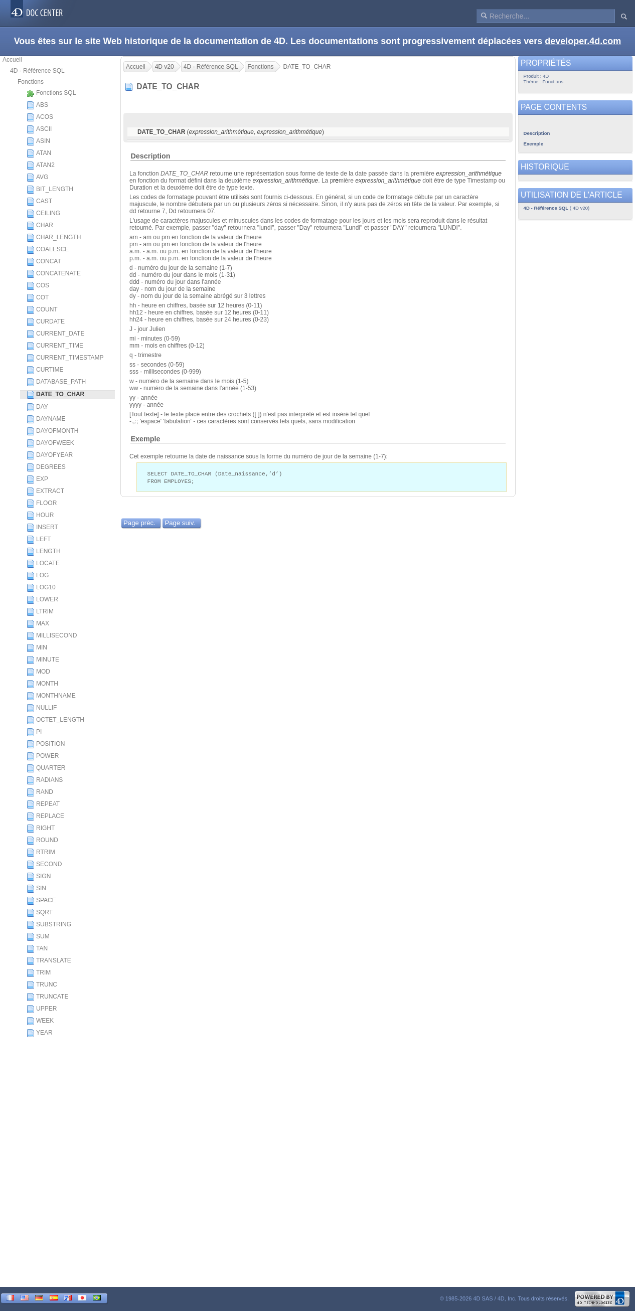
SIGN (39, 877)
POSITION (46, 744)
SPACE (41, 901)
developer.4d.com (583, 41)
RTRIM (41, 853)
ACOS (40, 117)
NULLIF (42, 708)
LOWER (42, 600)
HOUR (40, 516)
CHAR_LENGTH (54, 238)
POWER (43, 756)
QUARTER (46, 768)
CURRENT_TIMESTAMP (65, 358)
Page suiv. (180, 524)
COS (38, 286)
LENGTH (44, 552)
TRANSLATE (49, 961)
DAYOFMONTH (52, 431)
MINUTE (43, 660)
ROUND (42, 841)
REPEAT (43, 804)
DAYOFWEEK (50, 443)
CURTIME (45, 370)
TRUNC (42, 985)
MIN (37, 648)
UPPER (42, 1009)
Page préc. (139, 524)
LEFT (39, 540)
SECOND (44, 865)
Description (150, 156)
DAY (37, 407)
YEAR (40, 1033)
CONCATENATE (54, 274)
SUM (38, 937)
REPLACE (45, 816)
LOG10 (41, 588)
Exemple (145, 439)
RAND (40, 792)
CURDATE (46, 322)
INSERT (42, 528)
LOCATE (43, 564)
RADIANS (45, 780)
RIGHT (41, 829)
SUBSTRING (49, 925)
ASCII (39, 129)
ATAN (39, 153)
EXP (37, 479)
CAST (39, 202)
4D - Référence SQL (37, 70)
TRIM (39, 973)
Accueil (12, 59)
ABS (37, 105)
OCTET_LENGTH (55, 720)
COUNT (42, 310)
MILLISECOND (52, 636)
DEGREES (46, 467)
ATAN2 (41, 165)
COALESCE (48, 250)
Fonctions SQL (51, 93)
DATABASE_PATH (56, 382)
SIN (36, 889)
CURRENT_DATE (55, 334)
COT (38, 298)
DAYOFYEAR (50, 455)
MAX (38, 624)
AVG (37, 178)
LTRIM (40, 612)
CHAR (40, 226)
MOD (38, 672)
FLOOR (42, 504)
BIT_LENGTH (50, 190)
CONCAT (44, 262)
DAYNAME (46, 419)
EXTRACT (45, 491)
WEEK (40, 1021)
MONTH (42, 684)
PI (34, 732)
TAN (37, 949)
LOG (38, 576)
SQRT (40, 913)
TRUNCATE (47, 997)
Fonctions (31, 81)
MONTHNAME (51, 696)
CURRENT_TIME (55, 346)
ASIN (38, 141)
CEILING (43, 214)
